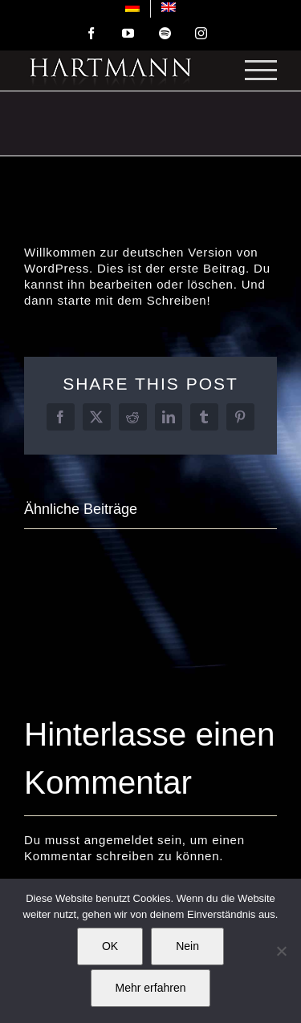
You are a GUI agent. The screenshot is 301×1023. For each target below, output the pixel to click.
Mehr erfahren (151, 987)
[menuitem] (132, 9)
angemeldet (118, 840)
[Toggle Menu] (261, 69)
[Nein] (281, 951)
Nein (187, 946)
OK (110, 946)
